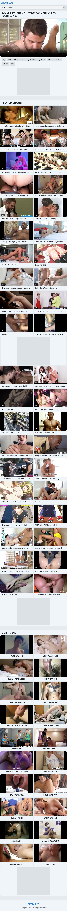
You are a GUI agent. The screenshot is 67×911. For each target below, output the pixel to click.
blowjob (58, 59)
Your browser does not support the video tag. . (33, 38)
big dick (5, 64)
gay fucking (32, 59)
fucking (17, 59)
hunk (10, 59)
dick (12, 64)
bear (24, 59)
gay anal (42, 59)
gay (4, 59)
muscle (50, 59)
